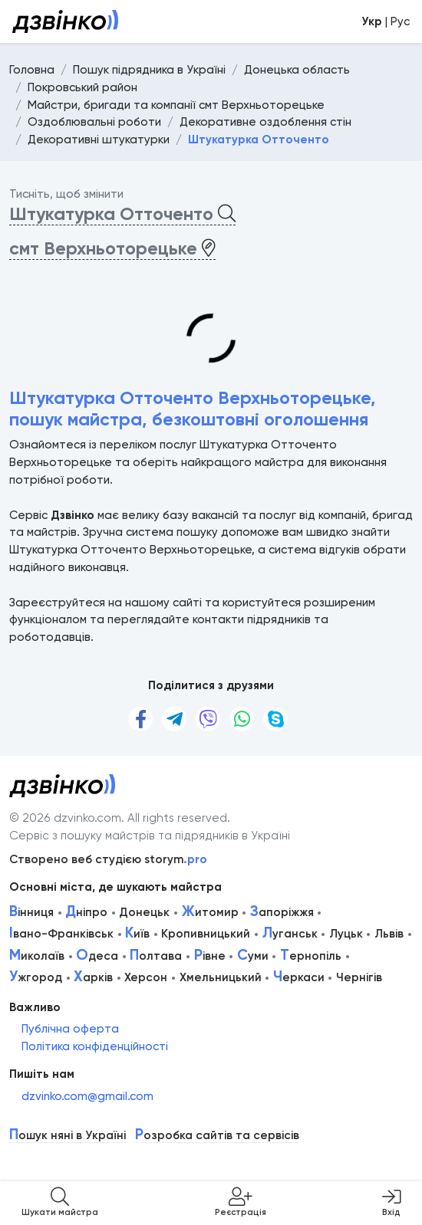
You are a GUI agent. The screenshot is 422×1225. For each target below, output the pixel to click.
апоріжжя (282, 912)
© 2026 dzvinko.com (65, 818)
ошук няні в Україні (67, 1135)
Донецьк (144, 912)
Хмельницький (221, 977)
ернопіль (310, 956)
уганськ (290, 934)
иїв (137, 934)
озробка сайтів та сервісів (217, 1135)
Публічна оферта (70, 1029)
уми (253, 956)
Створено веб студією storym (108, 859)
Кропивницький (205, 934)
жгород (35, 977)
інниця (31, 912)
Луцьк (346, 934)
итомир (210, 912)
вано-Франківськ (61, 934)
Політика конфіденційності (94, 1046)
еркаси (299, 977)
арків (93, 977)
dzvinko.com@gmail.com (87, 1096)
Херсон (145, 977)
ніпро (86, 912)
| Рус (385, 21)
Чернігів (359, 977)
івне (210, 956)
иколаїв (36, 956)
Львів (389, 934)
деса (97, 956)
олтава (156, 956)
